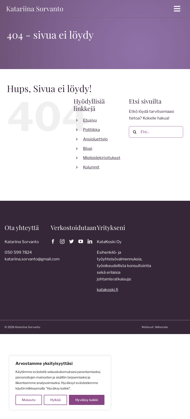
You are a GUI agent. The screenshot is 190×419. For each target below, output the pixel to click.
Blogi (87, 148)
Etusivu (90, 120)
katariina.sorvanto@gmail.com (32, 261)
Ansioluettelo (95, 139)
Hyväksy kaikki (86, 400)
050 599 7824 (18, 254)
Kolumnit (91, 167)
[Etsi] (134, 132)
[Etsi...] (156, 132)
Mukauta (29, 400)
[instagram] (62, 241)
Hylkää (55, 400)
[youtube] (80, 241)
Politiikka (91, 129)
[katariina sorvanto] (35, 6)
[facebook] (53, 241)
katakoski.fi (107, 291)
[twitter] (71, 241)
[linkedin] (90, 241)
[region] (60, 383)
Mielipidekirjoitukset (101, 157)
